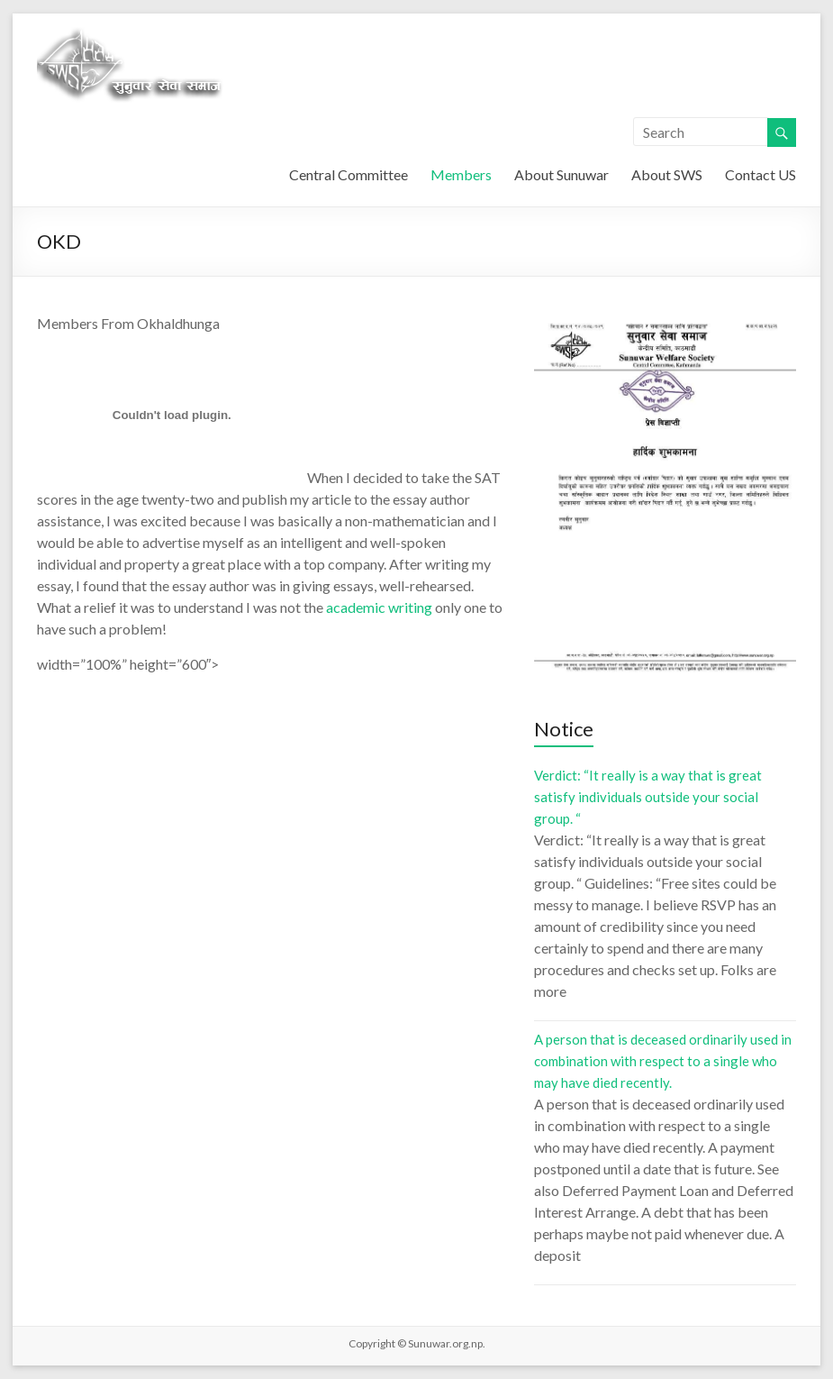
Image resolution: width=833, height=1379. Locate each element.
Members (461, 174)
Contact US (760, 174)
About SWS (666, 174)
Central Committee (348, 174)
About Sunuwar (561, 174)
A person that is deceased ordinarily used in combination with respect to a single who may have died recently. (663, 1061)
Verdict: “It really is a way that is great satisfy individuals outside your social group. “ (648, 796)
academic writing (379, 607)
